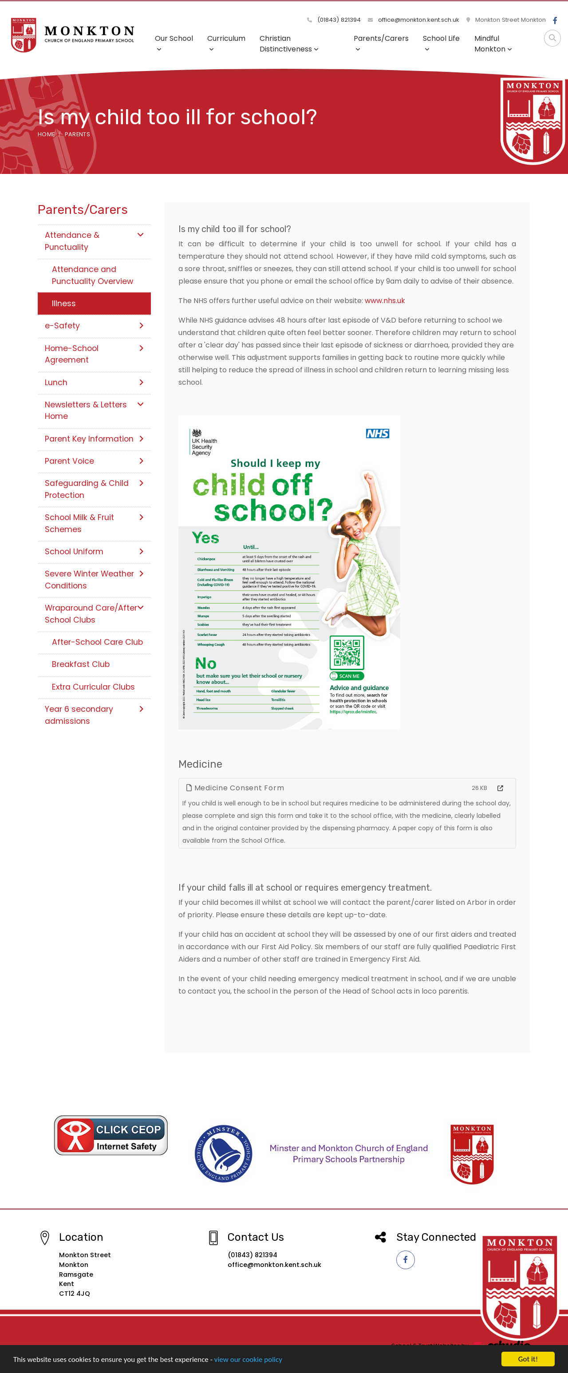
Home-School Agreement (94, 354)
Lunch (94, 382)
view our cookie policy (248, 1360)
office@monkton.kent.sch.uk (413, 20)
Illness (64, 303)
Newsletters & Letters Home (94, 410)
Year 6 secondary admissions (94, 715)
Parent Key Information (94, 439)
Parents (77, 134)
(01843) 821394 (334, 20)
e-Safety (94, 325)
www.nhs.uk (385, 301)
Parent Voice (94, 461)
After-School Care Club (97, 642)
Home (46, 134)
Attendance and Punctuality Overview (92, 275)
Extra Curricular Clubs (93, 687)
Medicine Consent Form (235, 788)
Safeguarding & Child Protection (94, 489)
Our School (174, 42)
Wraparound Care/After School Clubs (94, 614)
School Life (441, 42)
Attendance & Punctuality (94, 241)
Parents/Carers (381, 42)
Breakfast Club (81, 664)
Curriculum (226, 42)
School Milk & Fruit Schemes (94, 523)
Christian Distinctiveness (289, 43)
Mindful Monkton (493, 43)
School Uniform (94, 551)
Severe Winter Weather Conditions (94, 579)
